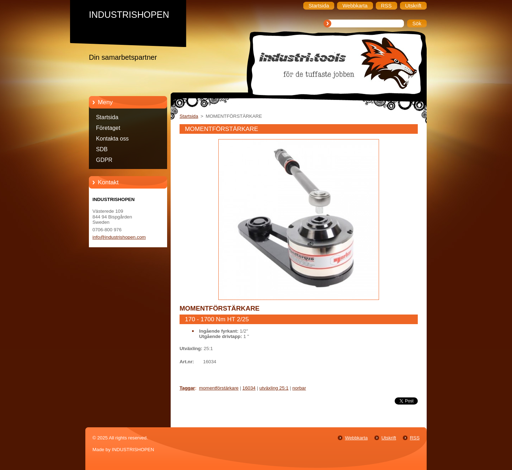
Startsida (107, 117)
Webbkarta (356, 437)
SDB (102, 149)
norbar (299, 388)
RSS (415, 437)
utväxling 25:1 (274, 388)
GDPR (104, 160)
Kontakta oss (112, 139)
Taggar (187, 388)
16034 (249, 388)
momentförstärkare (219, 388)
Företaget (108, 128)
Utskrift (389, 437)
